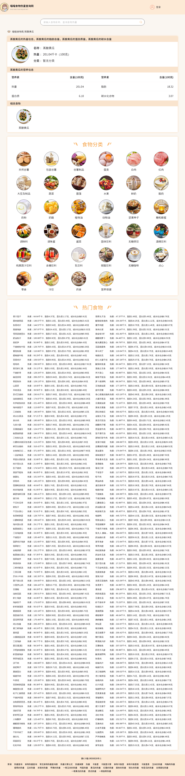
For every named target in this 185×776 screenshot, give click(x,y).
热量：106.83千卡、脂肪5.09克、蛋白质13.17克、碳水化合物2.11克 (51, 507)
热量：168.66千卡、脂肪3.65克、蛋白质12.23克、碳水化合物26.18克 (134, 442)
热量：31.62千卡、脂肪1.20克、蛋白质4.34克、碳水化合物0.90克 (132, 459)
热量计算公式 (66, 764)
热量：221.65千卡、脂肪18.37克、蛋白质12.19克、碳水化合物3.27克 (134, 702)
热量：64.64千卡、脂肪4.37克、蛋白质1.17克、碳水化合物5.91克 (50, 316)
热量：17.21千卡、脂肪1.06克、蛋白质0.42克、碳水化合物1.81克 (132, 563)
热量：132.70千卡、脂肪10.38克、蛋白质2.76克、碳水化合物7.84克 (133, 485)
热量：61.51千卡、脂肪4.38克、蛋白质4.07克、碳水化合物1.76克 (132, 598)
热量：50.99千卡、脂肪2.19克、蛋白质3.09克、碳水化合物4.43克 (50, 342)
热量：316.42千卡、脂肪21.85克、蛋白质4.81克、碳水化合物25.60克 (51, 446)
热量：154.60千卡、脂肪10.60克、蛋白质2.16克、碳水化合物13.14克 (51, 580)
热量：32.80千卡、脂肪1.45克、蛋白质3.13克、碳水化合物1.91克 (50, 459)
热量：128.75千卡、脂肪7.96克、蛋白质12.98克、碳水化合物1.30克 (51, 515)
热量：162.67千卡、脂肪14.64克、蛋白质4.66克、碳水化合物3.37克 (133, 611)
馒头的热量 (134, 767)
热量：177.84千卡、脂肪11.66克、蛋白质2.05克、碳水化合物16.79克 (134, 368)
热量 (88, 764)
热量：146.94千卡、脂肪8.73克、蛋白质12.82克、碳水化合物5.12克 (51, 411)
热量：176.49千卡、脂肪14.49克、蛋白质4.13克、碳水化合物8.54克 (133, 507)
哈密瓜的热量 (147, 767)
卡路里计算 (106, 764)
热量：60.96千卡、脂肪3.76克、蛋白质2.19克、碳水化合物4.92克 (132, 373)
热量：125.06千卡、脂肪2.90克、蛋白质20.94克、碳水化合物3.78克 (51, 680)
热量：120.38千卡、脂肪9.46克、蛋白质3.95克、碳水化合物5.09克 (50, 671)
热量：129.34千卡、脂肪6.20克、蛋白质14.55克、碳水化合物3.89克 (51, 373)
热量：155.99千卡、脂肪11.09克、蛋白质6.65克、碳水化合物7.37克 (133, 697)
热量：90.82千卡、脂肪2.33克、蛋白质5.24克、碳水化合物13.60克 (132, 728)
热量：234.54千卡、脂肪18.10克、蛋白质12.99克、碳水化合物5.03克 (134, 689)
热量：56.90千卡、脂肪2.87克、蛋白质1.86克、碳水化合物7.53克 (132, 455)
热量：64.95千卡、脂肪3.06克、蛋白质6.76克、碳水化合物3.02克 (132, 429)
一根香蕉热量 (105, 771)
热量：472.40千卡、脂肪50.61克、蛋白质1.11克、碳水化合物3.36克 (133, 537)
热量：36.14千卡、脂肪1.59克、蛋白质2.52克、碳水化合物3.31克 (132, 329)
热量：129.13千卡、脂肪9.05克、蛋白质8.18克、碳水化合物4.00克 (50, 381)
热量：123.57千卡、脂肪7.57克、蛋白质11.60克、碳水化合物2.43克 (133, 407)
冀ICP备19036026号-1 (91, 758)
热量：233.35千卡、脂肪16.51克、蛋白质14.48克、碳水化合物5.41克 (134, 437)
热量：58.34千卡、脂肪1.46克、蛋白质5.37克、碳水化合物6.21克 (50, 645)
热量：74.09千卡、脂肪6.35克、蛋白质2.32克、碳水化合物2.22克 (132, 567)
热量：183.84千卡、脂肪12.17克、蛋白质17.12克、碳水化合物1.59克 (51, 498)
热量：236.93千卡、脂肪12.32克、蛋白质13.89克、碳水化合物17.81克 (52, 364)
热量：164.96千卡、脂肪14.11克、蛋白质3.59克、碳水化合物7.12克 (51, 736)
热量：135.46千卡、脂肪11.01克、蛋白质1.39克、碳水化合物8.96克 (51, 537)
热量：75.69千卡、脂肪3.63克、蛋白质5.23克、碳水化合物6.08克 (132, 390)
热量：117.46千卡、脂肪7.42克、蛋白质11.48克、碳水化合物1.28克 (133, 619)
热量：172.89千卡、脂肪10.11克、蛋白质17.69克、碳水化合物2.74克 (51, 563)
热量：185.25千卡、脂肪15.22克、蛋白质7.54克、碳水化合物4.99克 (133, 693)
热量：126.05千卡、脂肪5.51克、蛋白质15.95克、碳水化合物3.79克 (133, 463)
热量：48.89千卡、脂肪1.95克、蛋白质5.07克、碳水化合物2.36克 (50, 715)
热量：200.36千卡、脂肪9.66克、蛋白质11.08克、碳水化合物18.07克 (134, 706)
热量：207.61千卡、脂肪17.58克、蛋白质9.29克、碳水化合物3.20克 (133, 606)
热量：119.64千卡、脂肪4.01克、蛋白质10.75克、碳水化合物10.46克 (134, 351)
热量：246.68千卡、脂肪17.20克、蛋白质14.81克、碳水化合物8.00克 (51, 663)
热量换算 (79, 764)
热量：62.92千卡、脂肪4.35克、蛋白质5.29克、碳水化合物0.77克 (50, 567)
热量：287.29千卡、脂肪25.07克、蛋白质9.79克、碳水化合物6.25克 (133, 360)
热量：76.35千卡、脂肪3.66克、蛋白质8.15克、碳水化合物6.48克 (132, 736)
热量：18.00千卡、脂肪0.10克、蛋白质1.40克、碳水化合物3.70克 (50, 385)
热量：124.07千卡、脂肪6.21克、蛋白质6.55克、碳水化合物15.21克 (51, 429)
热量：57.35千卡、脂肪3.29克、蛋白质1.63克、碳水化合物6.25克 (50, 554)
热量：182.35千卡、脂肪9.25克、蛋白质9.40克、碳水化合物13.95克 (51, 576)
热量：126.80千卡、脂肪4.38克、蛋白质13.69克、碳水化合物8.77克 (133, 680)
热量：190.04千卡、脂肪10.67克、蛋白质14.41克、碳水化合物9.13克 (134, 489)
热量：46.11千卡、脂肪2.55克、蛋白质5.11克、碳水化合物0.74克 (50, 437)
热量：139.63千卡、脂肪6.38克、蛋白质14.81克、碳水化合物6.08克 (133, 528)
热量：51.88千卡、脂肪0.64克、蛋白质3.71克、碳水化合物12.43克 (132, 420)
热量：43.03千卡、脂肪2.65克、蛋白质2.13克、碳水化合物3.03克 (132, 433)
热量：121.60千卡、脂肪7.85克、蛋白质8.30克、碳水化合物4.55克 (50, 541)
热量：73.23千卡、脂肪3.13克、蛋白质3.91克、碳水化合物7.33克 (132, 602)
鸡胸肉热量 (170, 764)
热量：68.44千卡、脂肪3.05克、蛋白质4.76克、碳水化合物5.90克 (50, 702)
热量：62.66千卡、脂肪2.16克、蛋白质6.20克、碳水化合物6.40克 (132, 502)
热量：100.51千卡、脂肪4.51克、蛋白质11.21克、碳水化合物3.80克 (133, 628)
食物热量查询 (31, 764)
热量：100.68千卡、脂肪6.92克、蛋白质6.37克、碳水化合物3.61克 (50, 338)
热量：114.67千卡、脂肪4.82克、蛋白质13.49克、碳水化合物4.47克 (133, 715)
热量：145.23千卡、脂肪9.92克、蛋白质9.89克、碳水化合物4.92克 (50, 481)
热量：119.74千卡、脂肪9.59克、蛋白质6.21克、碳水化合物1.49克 (132, 741)
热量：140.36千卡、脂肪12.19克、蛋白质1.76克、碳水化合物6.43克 (133, 355)
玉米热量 (31, 767)
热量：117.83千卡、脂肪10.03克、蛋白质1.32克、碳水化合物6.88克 (133, 472)
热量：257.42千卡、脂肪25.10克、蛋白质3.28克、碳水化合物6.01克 (51, 693)
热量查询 (18, 764)
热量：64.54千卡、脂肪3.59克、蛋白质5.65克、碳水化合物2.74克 (132, 550)
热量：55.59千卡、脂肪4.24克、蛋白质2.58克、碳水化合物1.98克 (132, 398)
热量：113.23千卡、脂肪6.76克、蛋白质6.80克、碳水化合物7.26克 (50, 442)
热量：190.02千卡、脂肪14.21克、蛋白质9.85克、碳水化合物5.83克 (133, 671)
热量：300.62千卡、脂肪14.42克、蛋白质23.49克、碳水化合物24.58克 (134, 411)
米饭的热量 (43, 767)
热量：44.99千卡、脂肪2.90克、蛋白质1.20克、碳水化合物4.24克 (132, 585)
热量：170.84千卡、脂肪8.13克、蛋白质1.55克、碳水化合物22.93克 (133, 450)
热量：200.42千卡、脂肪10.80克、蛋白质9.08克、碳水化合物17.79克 (134, 632)
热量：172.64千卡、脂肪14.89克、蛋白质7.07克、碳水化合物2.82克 (133, 541)
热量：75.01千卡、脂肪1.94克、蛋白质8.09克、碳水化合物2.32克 (132, 641)
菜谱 (10, 764)
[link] (18, 31)
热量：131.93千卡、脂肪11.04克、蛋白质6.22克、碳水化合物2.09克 (51, 455)
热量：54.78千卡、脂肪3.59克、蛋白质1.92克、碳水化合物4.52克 (50, 710)
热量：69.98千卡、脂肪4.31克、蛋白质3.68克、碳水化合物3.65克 (132, 650)
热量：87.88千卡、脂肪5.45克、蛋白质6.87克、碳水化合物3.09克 (132, 498)
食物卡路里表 (133, 764)
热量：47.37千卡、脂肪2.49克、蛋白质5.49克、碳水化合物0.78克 (132, 316)
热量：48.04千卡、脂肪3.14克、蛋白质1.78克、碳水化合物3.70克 (132, 615)
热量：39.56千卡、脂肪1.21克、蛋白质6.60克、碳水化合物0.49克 (50, 390)
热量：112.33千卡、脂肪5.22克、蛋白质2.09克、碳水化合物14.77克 (51, 528)
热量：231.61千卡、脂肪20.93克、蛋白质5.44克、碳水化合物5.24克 (133, 481)
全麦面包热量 (162, 767)
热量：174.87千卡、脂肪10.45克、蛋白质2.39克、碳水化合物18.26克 (51, 398)
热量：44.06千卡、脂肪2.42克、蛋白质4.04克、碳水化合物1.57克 (50, 598)
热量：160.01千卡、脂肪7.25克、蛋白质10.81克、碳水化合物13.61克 (51, 546)
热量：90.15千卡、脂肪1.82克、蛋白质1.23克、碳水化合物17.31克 (132, 593)
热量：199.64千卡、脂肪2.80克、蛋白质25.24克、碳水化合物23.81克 (51, 520)
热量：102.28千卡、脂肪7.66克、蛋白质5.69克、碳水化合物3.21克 (132, 520)
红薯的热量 (108, 767)
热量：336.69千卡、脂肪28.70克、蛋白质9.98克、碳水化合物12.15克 (134, 663)
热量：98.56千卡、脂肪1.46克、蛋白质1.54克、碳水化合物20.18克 (50, 632)
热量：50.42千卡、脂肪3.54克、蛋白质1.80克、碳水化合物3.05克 (50, 606)
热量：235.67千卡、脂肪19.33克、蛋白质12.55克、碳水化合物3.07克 (134, 654)
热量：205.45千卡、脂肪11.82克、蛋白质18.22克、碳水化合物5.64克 (51, 624)
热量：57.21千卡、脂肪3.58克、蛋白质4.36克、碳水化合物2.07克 (50, 416)
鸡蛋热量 (84, 767)
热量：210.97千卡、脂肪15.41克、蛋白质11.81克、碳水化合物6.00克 (134, 624)
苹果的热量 (55, 767)
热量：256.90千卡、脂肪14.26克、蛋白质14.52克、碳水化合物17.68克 (134, 589)
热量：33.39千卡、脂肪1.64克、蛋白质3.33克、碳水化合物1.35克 (50, 533)
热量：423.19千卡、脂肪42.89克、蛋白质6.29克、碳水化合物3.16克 (133, 394)
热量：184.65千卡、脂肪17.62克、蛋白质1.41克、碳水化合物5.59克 (51, 334)
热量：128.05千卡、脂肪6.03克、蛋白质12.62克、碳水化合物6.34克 (51, 745)
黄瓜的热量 (95, 767)
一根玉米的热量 (70, 767)
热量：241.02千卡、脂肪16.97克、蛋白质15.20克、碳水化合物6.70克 (134, 476)
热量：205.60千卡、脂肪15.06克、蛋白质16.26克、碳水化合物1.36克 (51, 732)
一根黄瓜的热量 (78, 771)
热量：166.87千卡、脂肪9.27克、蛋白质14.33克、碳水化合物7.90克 (133, 658)
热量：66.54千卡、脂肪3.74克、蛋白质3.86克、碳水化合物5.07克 (132, 381)
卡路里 (95, 764)
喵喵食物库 (18, 31)
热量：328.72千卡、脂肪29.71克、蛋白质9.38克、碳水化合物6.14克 (51, 667)
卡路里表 (145, 764)
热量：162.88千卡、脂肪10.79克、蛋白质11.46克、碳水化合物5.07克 (134, 325)
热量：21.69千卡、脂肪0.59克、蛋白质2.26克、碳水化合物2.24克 (50, 463)
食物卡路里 (119, 764)
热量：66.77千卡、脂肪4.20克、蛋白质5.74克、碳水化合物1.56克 (50, 641)
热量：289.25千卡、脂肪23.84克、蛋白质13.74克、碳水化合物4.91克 (51, 377)
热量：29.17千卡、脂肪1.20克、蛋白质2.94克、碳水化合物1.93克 (50, 524)
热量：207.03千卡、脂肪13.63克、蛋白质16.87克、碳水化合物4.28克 (134, 645)
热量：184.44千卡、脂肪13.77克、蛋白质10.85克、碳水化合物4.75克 (51, 585)
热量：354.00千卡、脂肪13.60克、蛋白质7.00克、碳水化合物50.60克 (134, 533)
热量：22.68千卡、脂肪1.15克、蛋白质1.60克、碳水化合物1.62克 (50, 689)
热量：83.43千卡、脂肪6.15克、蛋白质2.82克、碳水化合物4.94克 (132, 524)
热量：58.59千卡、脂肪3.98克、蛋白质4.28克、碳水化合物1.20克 (50, 654)
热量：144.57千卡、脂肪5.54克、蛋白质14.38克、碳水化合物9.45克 (51, 325)
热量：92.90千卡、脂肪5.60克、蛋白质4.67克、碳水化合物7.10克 (50, 637)
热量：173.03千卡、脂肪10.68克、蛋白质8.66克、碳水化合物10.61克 (51, 602)
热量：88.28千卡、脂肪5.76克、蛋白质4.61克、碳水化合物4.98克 (50, 589)
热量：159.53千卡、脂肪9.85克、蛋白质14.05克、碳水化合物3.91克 (51, 360)
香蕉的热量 (19, 767)
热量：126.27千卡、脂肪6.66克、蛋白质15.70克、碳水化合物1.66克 (51, 706)
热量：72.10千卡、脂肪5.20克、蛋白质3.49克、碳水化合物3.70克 (132, 403)
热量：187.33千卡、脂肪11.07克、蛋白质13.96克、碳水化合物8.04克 (51, 723)
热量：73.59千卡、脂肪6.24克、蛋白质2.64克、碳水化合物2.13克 (50, 572)
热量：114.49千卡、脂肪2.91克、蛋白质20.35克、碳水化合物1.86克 (133, 710)
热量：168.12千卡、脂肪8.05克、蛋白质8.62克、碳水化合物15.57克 (133, 546)
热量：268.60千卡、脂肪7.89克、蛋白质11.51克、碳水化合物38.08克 (51, 697)
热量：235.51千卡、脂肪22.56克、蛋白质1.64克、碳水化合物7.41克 (51, 593)
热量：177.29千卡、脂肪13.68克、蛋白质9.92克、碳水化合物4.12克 (133, 385)
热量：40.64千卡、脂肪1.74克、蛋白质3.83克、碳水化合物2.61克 (50, 485)
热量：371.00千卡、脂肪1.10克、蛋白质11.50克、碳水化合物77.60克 (51, 450)
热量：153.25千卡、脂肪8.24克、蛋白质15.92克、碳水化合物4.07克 (51, 676)
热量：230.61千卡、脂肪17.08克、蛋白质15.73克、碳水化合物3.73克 (51, 394)
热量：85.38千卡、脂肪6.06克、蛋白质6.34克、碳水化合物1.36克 (50, 684)
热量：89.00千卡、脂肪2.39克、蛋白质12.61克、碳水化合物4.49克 (132, 377)
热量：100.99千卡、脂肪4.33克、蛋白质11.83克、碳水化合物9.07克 (133, 494)
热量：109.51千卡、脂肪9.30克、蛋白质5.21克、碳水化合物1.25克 (132, 416)
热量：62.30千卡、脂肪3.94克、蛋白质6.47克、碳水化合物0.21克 (50, 650)
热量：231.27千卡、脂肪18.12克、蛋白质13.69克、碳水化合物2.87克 (51, 550)
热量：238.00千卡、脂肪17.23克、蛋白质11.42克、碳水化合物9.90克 (134, 684)
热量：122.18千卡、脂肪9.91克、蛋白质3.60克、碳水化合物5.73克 (50, 611)
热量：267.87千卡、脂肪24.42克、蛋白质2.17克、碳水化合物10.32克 (51, 329)
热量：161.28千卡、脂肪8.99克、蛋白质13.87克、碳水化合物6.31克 (133, 576)
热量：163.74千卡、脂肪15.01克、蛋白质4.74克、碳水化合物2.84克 (133, 745)
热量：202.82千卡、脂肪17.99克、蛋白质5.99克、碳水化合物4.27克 (51, 424)
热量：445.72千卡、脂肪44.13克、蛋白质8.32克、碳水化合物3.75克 (133, 515)
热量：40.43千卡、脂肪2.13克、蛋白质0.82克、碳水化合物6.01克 (132, 559)
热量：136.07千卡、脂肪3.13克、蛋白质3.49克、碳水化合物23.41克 (51, 321)
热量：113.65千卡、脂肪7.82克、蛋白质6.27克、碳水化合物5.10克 (50, 407)
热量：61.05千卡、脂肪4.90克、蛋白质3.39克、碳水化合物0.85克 (50, 489)
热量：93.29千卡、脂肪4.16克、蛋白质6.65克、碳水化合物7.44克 (50, 355)
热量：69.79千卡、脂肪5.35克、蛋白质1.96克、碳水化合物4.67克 (132, 342)
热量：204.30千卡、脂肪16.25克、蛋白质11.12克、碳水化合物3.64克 (134, 321)
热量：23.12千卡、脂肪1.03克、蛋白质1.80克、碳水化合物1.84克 (50, 368)
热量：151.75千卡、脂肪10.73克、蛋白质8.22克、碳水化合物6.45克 (51, 728)
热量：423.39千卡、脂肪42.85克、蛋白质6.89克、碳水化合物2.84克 (133, 580)
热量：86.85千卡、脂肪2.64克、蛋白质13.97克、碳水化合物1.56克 (50, 472)
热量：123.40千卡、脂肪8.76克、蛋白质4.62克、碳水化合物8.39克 (50, 719)
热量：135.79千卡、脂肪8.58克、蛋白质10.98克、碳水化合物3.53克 (51, 615)
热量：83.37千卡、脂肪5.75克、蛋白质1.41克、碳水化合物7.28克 (50, 741)
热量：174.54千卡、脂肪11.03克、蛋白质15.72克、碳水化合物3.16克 (51, 468)
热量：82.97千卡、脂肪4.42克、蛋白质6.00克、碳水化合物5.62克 (132, 424)
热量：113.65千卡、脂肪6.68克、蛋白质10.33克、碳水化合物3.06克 (133, 667)
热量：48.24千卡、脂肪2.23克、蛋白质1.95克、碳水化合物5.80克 (50, 628)
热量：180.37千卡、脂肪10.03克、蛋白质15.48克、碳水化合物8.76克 (134, 468)
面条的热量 (121, 767)
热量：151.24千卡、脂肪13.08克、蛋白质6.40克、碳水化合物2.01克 (133, 572)
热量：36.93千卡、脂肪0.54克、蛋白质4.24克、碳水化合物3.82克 (132, 637)
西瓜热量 (92, 771)
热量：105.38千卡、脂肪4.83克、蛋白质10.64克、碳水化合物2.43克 (133, 732)
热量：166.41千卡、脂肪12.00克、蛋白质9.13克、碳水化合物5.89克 (51, 494)
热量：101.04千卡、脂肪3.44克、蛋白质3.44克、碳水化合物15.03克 (51, 476)
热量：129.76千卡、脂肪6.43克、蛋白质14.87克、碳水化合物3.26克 (51, 347)
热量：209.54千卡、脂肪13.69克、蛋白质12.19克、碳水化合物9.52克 (134, 446)
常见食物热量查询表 (49, 764)
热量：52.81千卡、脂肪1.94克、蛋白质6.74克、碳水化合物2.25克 (50, 511)
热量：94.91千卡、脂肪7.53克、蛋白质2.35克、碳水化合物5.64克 (50, 559)
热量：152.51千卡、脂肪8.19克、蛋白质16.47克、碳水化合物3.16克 (133, 719)
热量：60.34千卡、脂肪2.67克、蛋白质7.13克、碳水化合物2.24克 (132, 364)
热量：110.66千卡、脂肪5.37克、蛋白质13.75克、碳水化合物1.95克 (51, 351)
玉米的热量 (157, 764)
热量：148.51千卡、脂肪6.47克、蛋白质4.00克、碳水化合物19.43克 (133, 347)
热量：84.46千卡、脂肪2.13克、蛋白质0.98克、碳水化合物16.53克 (132, 338)
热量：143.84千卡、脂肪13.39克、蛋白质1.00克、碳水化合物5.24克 (133, 554)
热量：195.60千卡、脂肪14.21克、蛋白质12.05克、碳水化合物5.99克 (51, 420)
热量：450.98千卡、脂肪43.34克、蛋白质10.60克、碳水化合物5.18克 (134, 723)
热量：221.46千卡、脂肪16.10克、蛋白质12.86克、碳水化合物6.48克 (51, 403)
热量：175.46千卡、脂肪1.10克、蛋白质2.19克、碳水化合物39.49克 (51, 619)
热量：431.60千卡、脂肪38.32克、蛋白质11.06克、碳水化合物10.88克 (134, 334)
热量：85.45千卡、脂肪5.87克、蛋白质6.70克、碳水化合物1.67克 (132, 511)
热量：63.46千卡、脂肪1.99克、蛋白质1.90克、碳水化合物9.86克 (50, 658)
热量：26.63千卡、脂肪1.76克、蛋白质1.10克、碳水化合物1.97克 (50, 502)
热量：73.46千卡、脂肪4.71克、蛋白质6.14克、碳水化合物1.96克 (132, 676)
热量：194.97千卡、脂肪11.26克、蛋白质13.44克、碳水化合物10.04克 (52, 433)
